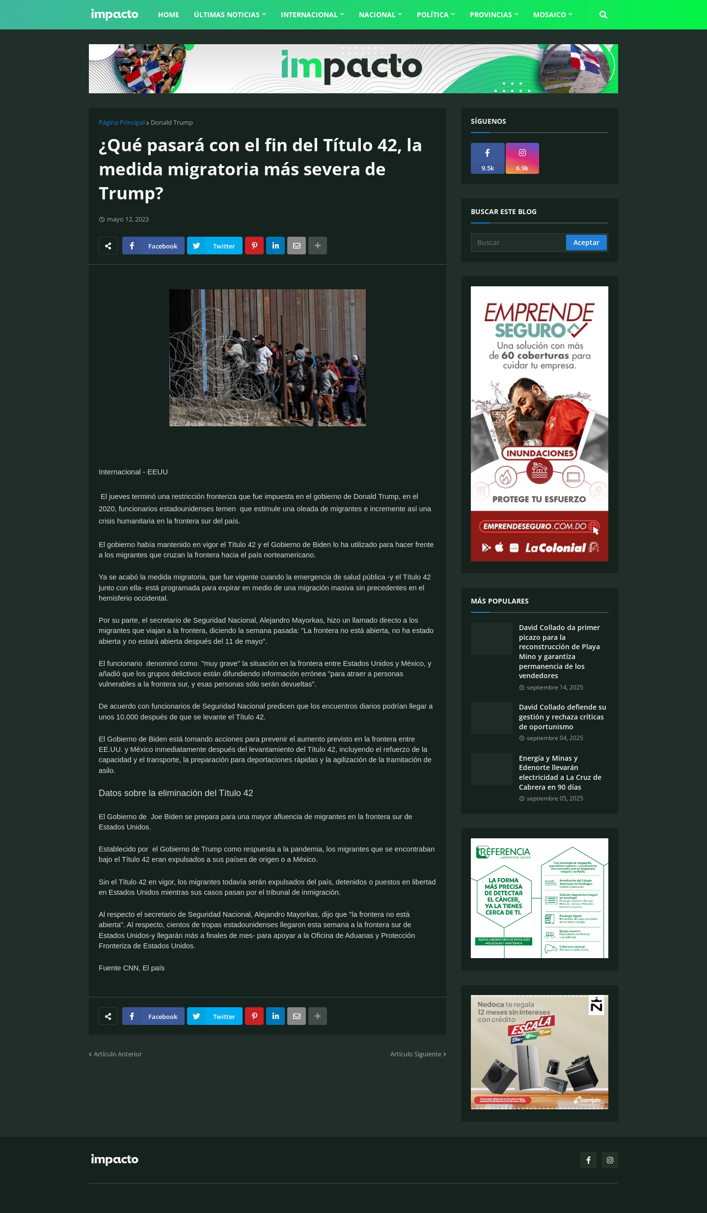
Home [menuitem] (168, 14)
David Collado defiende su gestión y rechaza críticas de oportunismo (562, 716)
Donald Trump (172, 122)
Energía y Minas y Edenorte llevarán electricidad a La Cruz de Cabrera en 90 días (560, 772)
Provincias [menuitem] (491, 14)
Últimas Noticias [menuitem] (227, 14)
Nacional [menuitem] (377, 14)
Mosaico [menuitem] (549, 14)
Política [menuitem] (433, 14)
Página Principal (122, 122)
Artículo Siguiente (415, 1053)
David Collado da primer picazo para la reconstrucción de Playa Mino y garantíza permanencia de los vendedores (559, 651)
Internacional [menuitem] (309, 14)
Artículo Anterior (118, 1053)
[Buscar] (519, 242)
